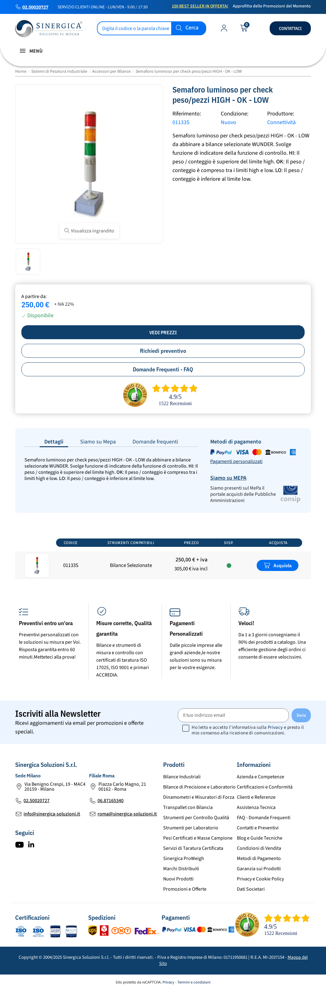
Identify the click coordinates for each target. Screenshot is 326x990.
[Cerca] (151, 28)
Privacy (275, 727)
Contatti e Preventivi (258, 827)
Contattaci (290, 28)
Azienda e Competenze (260, 776)
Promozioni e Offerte (184, 889)
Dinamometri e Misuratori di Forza (198, 797)
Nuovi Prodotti (178, 878)
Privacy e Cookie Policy (260, 878)
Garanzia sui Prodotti (259, 868)
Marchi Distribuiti (181, 868)
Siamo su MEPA (228, 478)
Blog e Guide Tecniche (259, 838)
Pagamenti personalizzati (236, 461)
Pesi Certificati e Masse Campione (198, 838)
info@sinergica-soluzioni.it (52, 814)
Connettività (281, 122)
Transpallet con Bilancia (188, 807)
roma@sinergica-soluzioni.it (127, 814)
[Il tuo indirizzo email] (233, 715)
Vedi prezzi (163, 332)
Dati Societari (251, 889)
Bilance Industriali (182, 776)
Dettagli (53, 442)
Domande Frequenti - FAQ (163, 369)
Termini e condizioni (194, 982)
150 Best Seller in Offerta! (200, 6)
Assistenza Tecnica (256, 807)
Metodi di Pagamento (259, 858)
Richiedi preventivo (163, 350)
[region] (163, 558)
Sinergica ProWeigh (183, 858)
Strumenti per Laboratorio (190, 827)
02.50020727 (35, 7)
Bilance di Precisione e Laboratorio (199, 787)
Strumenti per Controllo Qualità (196, 817)
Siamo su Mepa (98, 442)
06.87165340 (111, 800)
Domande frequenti (155, 442)
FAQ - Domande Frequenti (263, 817)
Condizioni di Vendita (259, 848)
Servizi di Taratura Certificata (193, 848)
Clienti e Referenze (256, 797)
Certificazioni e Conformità (265, 787)
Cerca (191, 28)
